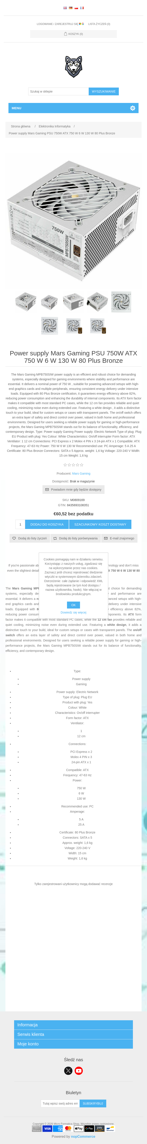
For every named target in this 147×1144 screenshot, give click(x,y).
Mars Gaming (81, 473)
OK (73, 605)
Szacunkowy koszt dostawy (100, 524)
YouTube (79, 1071)
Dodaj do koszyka (47, 524)
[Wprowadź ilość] (20, 524)
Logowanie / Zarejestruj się (60, 24)
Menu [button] (16, 108)
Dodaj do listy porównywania (78, 538)
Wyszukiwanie (104, 91)
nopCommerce (83, 1136)
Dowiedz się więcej (73, 612)
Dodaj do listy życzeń (32, 538)
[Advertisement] (73, 981)
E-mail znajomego (122, 538)
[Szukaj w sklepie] (58, 91)
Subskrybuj (93, 1103)
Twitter (68, 1071)
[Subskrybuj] (60, 1103)
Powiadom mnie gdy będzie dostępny (76, 489)
